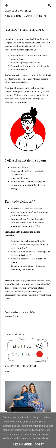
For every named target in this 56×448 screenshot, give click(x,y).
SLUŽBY (17, 16)
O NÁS (8, 16)
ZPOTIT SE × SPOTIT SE (21, 366)
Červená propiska (18, 10)
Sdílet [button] (32, 312)
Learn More (22, 444)
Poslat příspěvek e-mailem (16, 312)
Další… (43, 16)
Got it (39, 444)
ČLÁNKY (16, 316)
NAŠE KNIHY (30, 16)
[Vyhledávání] (49, 5)
